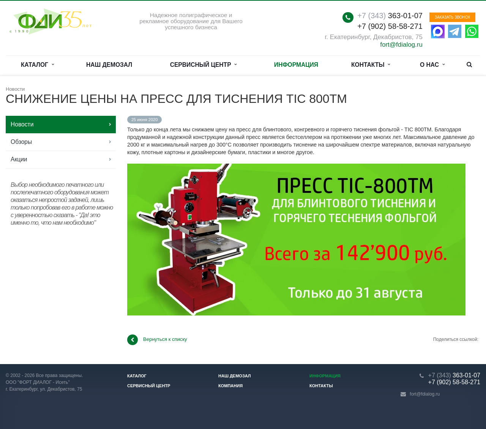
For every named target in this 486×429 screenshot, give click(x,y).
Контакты (370, 65)
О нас (432, 65)
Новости (22, 124)
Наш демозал (109, 65)
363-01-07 (390, 15)
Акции (19, 159)
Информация (296, 65)
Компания (230, 385)
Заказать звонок (452, 17)
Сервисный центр (203, 65)
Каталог (37, 65)
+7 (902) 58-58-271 (390, 26)
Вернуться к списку (157, 339)
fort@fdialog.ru (401, 44)
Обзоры (21, 142)
